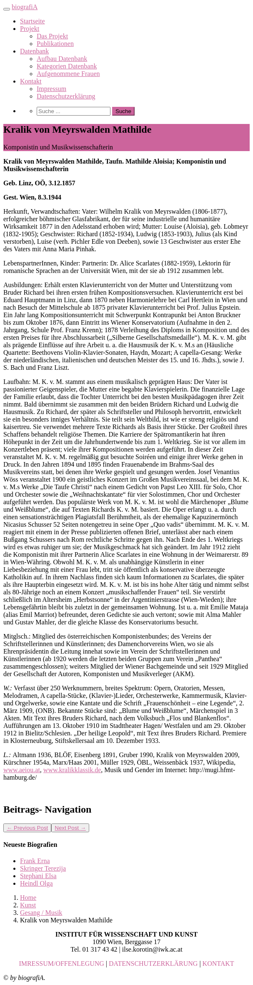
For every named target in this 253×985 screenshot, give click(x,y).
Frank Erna (35, 860)
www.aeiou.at (21, 769)
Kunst (28, 905)
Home (28, 897)
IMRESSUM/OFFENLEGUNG (61, 963)
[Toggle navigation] (6, 9)
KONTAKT (218, 963)
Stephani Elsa (38, 875)
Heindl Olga (36, 883)
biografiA (25, 6)
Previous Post (27, 828)
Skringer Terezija (43, 868)
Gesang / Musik (41, 912)
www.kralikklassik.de (72, 769)
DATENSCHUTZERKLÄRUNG (153, 963)
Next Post (70, 828)
